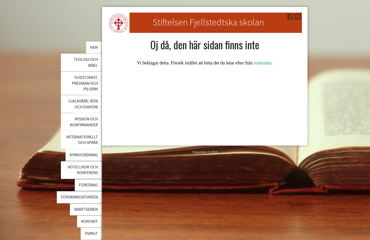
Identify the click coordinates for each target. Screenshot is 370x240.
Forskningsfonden (79, 197)
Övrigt (91, 233)
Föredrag (88, 185)
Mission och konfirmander (84, 122)
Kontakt (89, 221)
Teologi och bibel (86, 62)
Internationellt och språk (82, 140)
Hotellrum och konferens (83, 170)
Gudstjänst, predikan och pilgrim (85, 83)
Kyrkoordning (84, 155)
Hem (94, 47)
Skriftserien (86, 209)
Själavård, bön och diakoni (83, 104)
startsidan (262, 62)
